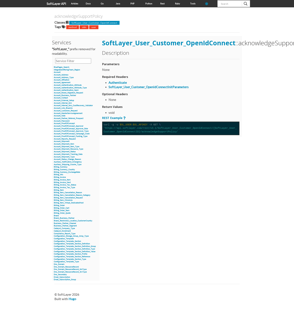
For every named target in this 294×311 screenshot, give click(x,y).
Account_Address (61, 75)
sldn (84, 27)
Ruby (177, 3)
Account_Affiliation (61, 80)
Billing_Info (58, 175)
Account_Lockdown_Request (65, 111)
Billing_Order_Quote (62, 213)
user (93, 27)
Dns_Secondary (60, 275)
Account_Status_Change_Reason (67, 159)
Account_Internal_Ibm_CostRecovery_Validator (73, 105)
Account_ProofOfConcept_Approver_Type (71, 131)
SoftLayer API (56, 4)
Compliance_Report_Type (64, 234)
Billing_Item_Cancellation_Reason (68, 193)
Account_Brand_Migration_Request (68, 93)
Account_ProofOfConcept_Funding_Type (70, 136)
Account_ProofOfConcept (64, 123)
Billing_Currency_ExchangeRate (67, 172)
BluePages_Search (61, 67)
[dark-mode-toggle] (210, 3)
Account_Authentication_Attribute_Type (70, 88)
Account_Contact (61, 98)
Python (148, 3)
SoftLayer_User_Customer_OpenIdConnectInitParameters (149, 87)
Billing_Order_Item (61, 210)
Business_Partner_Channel (65, 223)
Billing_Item (59, 190)
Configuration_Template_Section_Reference (72, 257)
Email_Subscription (62, 277)
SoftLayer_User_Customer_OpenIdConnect (94, 22)
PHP (132, 3)
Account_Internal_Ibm (63, 103)
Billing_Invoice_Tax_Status (65, 185)
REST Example (112, 118)
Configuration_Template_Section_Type (70, 259)
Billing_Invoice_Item (62, 180)
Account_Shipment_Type (64, 157)
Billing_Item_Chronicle (63, 200)
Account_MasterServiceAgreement (68, 113)
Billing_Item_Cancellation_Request (68, 198)
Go (102, 3)
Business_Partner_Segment (65, 226)
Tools (192, 3)
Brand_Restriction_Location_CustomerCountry (73, 221)
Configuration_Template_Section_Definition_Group (75, 246)
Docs (88, 3)
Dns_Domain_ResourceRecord (66, 267)
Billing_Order (59, 205)
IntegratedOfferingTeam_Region (67, 70)
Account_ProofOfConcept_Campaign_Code (71, 134)
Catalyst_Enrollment (62, 231)
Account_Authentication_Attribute (68, 85)
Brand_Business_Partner (64, 218)
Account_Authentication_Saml (66, 90)
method (73, 27)
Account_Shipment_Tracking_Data (68, 154)
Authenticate (118, 82)
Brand (56, 216)
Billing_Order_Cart (61, 208)
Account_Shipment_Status (65, 152)
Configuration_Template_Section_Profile (70, 254)
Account (57, 72)
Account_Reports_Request (65, 139)
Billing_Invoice (60, 177)
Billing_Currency (60, 167)
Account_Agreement (62, 82)
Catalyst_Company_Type (64, 228)
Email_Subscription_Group (65, 280)
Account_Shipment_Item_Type (66, 147)
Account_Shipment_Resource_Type (68, 149)
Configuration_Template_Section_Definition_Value (74, 252)
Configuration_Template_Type (66, 262)
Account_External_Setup (64, 100)
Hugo (72, 299)
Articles (74, 3)
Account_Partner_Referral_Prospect (68, 118)
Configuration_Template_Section (67, 241)
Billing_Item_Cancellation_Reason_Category (72, 195)
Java (118, 3)
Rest (162, 3)
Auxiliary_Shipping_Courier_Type (67, 164)
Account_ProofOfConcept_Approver (68, 126)
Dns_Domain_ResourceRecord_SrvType (70, 272)
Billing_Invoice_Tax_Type (64, 187)
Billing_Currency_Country (64, 170)
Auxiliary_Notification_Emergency (68, 162)
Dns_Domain (59, 264)
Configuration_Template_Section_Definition (72, 244)
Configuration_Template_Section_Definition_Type (74, 249)
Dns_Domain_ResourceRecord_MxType (70, 269)
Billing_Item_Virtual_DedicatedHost (68, 203)
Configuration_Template (64, 239)
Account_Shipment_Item (64, 144)
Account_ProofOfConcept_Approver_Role (71, 129)
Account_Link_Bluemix (63, 108)
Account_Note (59, 116)
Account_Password (62, 121)
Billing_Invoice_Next (62, 182)
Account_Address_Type (64, 77)
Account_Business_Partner (65, 95)
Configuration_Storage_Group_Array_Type (71, 236)
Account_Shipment (61, 141)
